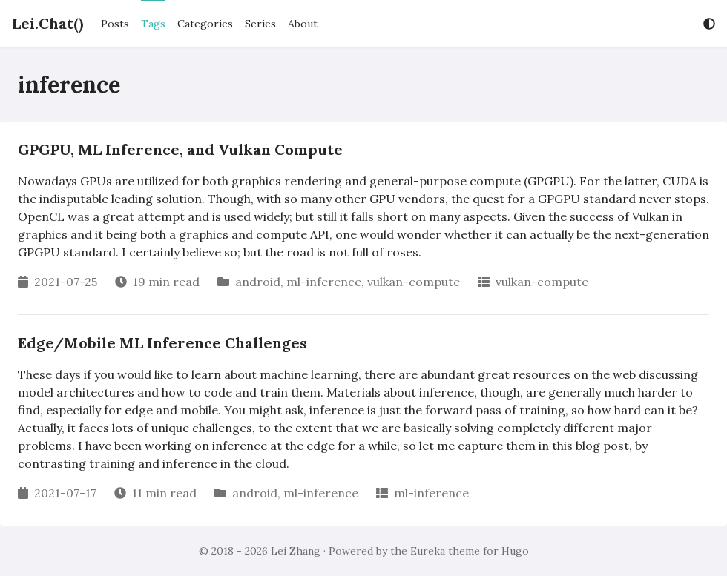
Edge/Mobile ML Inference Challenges (162, 343)
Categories (205, 23)
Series (260, 23)
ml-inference (323, 281)
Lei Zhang (295, 550)
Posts (115, 23)
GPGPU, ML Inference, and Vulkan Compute (180, 149)
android (257, 281)
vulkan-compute (413, 281)
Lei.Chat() (47, 23)
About (303, 23)
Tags (153, 23)
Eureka (427, 550)
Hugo (515, 550)
